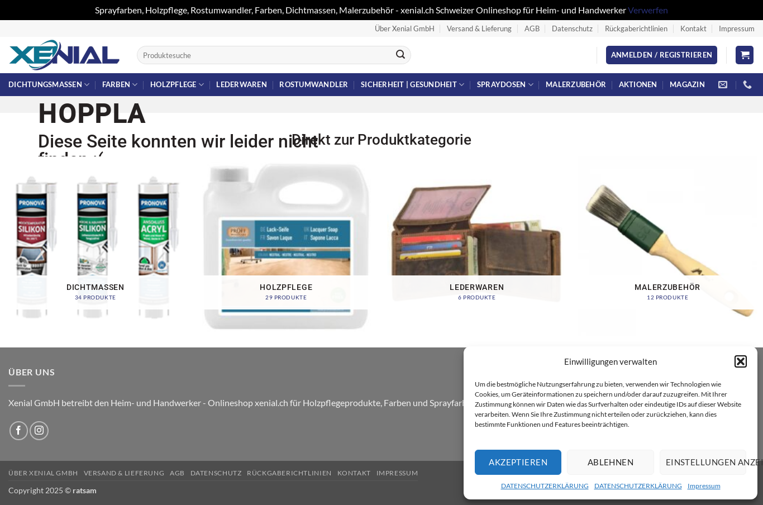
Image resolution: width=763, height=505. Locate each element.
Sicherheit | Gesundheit (412, 84)
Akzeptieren (518, 462)
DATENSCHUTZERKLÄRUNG (545, 486)
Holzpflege (177, 84)
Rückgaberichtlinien (636, 28)
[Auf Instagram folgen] (39, 430)
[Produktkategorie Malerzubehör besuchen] (667, 246)
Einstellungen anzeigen (706, 462)
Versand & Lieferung (479, 28)
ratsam (85, 490)
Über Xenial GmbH (405, 28)
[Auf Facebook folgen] (18, 430)
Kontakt (693, 28)
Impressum (704, 486)
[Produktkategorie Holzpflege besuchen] (286, 246)
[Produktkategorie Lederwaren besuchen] (477, 246)
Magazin (687, 84)
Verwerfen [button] (648, 9)
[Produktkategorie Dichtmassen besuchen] (95, 246)
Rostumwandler (313, 84)
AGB (532, 28)
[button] (740, 361)
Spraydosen (505, 84)
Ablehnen (611, 462)
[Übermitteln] (400, 55)
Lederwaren (241, 84)
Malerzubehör (576, 84)
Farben (120, 84)
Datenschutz (572, 28)
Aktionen (638, 84)
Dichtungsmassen (48, 84)
